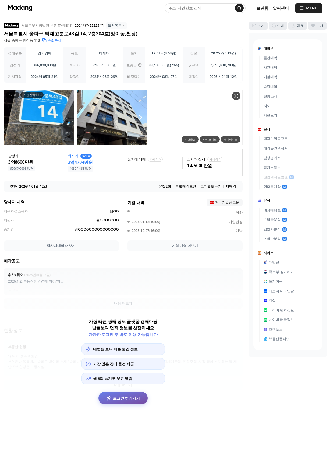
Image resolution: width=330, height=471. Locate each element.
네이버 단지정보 (279, 310)
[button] (39, 117)
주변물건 (190, 139)
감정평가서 (272, 157)
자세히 (156, 159)
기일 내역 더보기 (185, 245)
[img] (140, 65)
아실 (270, 300)
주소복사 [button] (52, 40)
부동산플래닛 (277, 338)
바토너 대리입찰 (279, 290)
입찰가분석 (275, 229)
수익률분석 (275, 219)
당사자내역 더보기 (61, 245)
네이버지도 (230, 139)
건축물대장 (275, 186)
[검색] (239, 8)
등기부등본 (272, 167)
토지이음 (273, 281)
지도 (267, 105)
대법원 (271, 262)
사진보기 (271, 115)
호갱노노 (273, 329)
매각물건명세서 (276, 148)
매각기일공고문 (276, 138)
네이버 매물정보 (279, 319)
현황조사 (271, 96)
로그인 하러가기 (123, 399)
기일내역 (271, 76)
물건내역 (271, 57)
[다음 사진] (140, 117)
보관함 (262, 8)
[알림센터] (281, 8)
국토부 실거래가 (279, 271)
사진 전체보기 (31, 95)
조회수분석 (275, 238)
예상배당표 (275, 210)
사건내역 (271, 67)
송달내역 (271, 86)
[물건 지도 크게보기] (236, 96)
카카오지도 (210, 139)
